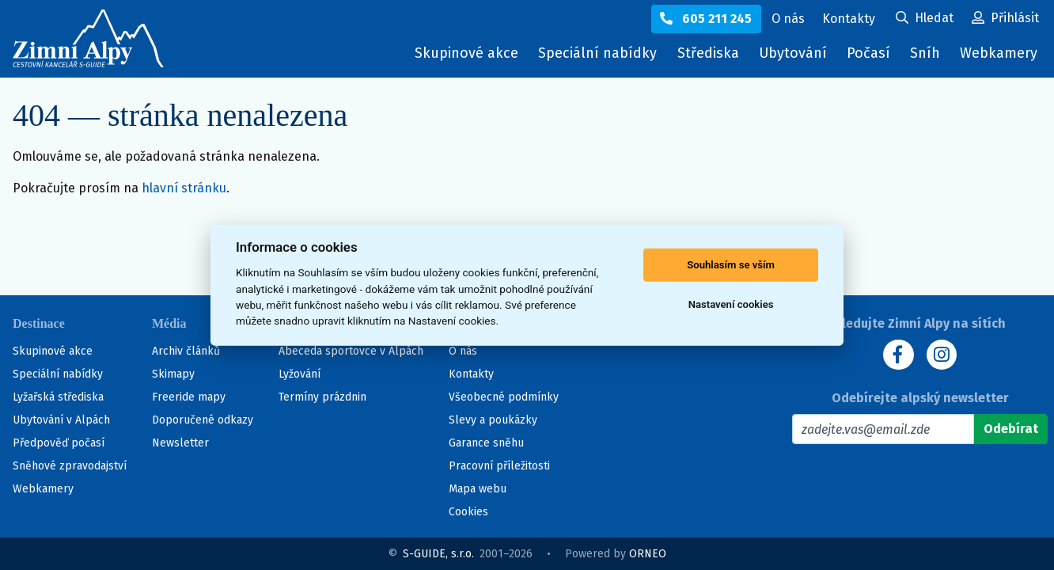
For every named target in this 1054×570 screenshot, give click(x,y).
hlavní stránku (184, 188)
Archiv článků (186, 351)
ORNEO (647, 553)
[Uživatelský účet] (924, 19)
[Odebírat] (1011, 429)
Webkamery (998, 53)
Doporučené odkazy (202, 420)
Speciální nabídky (597, 53)
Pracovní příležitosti (499, 466)
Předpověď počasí (58, 443)
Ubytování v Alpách (61, 420)
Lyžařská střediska (58, 397)
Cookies (468, 512)
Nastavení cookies (731, 304)
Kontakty (471, 374)
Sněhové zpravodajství (70, 466)
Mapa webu (477, 489)
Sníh (929, 57)
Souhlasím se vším (731, 265)
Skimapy (173, 374)
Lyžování (299, 374)
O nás (463, 351)
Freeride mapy (189, 397)
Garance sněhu (486, 443)
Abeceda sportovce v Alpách (351, 351)
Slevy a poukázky (493, 420)
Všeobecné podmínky (504, 397)
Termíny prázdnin (322, 397)
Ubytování (797, 57)
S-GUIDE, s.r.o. (438, 553)
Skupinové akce (466, 53)
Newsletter (180, 443)
